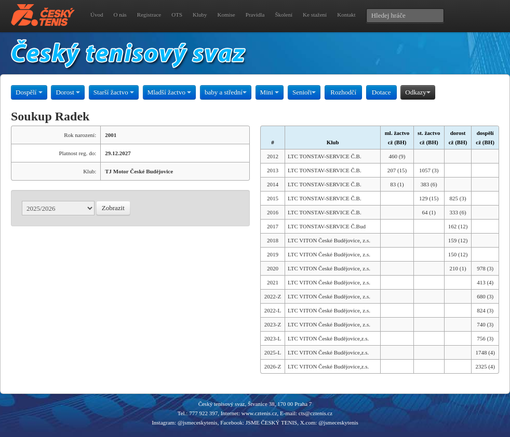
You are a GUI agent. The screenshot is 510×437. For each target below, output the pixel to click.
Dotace (381, 92)
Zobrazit (113, 208)
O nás (119, 14)
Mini (269, 92)
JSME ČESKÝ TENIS (271, 422)
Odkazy (417, 92)
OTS (176, 14)
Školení (283, 14)
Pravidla (255, 14)
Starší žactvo (113, 92)
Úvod (96, 14)
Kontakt (346, 14)
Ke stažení (315, 14)
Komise (226, 14)
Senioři (304, 92)
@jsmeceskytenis (198, 422)
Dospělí (29, 92)
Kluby (200, 14)
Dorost (68, 92)
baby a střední (226, 92)
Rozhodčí (343, 92)
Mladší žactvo (169, 92)
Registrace (149, 14)
